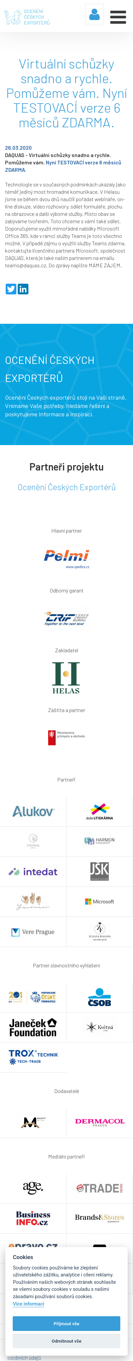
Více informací (28, 1304)
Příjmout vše (67, 1323)
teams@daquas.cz (25, 265)
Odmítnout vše (67, 1341)
